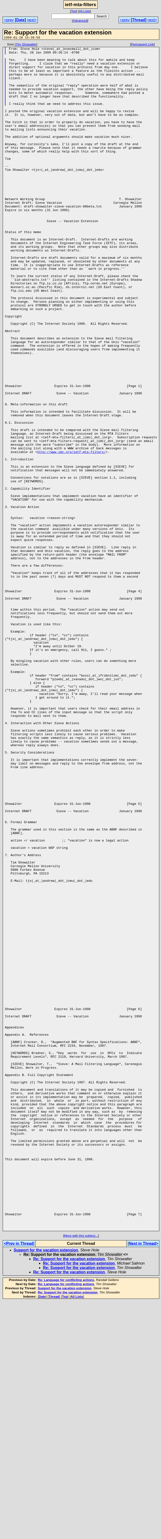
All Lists (84, 11)
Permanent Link (142, 45)
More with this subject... (81, 1473)
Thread (138, 20)
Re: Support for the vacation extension (69, 1496)
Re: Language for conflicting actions (66, 1517)
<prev (9, 20)
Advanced (80, 20)
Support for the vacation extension (46, 1487)
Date (20, 20)
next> (32, 20)
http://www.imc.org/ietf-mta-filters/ (71, 534)
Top (73, 11)
